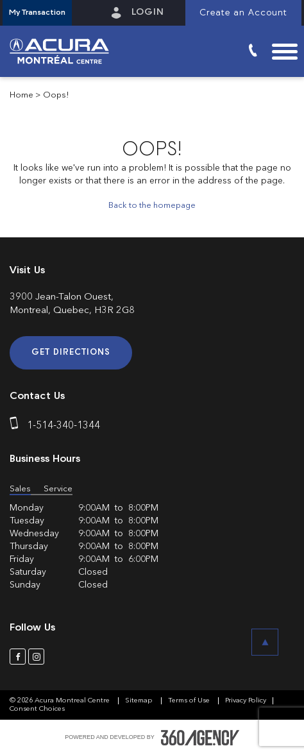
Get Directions (70, 352)
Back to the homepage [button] (152, 205)
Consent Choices (37, 709)
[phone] (17, 426)
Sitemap (140, 700)
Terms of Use (190, 700)
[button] (37, 13)
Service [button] (58, 489)
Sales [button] (20, 489)
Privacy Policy (245, 700)
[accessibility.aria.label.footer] (200, 737)
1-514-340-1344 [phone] (63, 426)
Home (21, 95)
